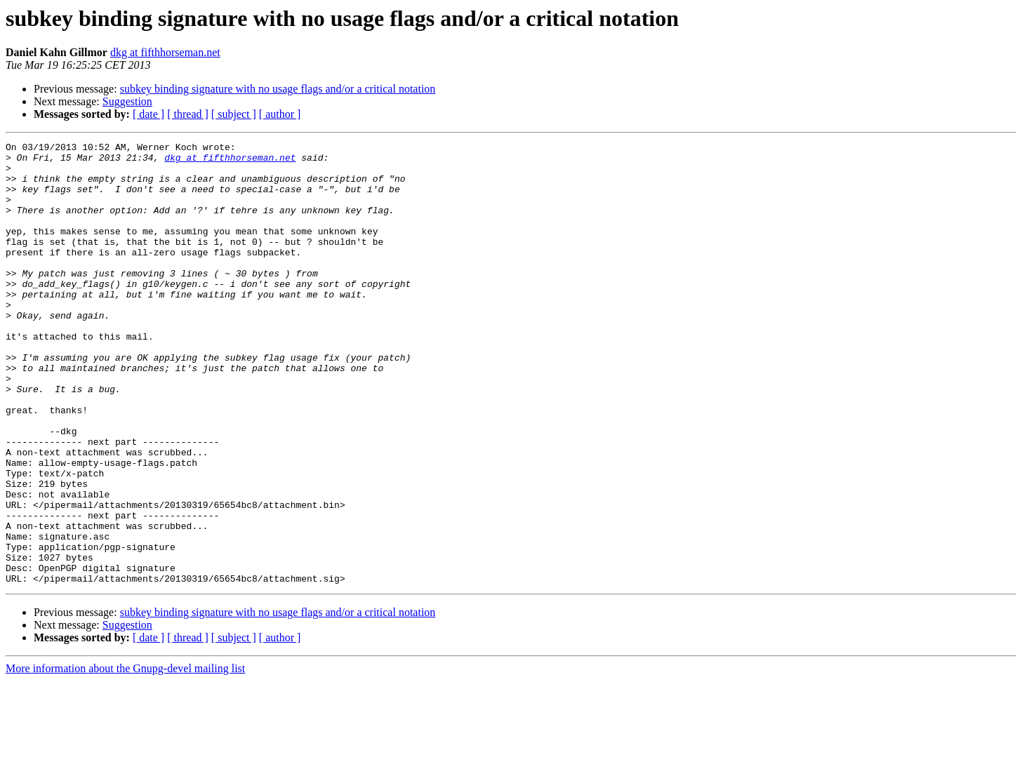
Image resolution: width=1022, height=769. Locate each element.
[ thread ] (187, 114)
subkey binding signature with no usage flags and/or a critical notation (278, 89)
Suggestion (127, 101)
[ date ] (148, 114)
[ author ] (280, 114)
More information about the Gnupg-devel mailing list (125, 757)
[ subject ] (233, 114)
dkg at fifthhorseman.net (165, 52)
